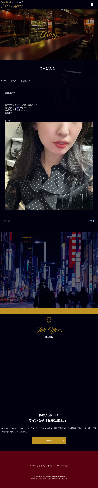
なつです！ (8, 221)
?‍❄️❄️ (92, 221)
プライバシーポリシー (46, 466)
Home (32, 466)
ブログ (13, 81)
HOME (3, 81)
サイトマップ (62, 466)
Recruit (49, 441)
